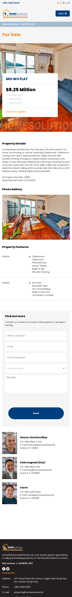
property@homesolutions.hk (28, 592)
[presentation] (27, 399)
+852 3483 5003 (11, 2)
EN (58, 2)
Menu (63, 13)
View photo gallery (16, 111)
